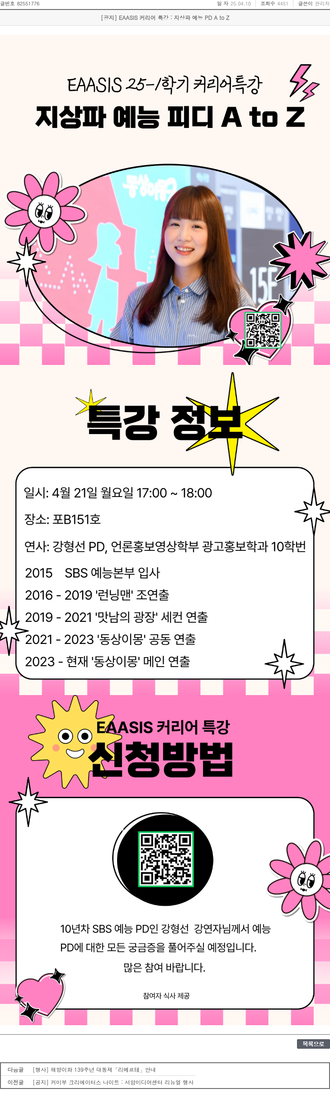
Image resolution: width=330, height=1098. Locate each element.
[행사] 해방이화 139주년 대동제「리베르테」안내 (94, 1069)
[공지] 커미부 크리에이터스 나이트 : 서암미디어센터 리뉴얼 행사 (113, 1082)
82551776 (28, 3)
